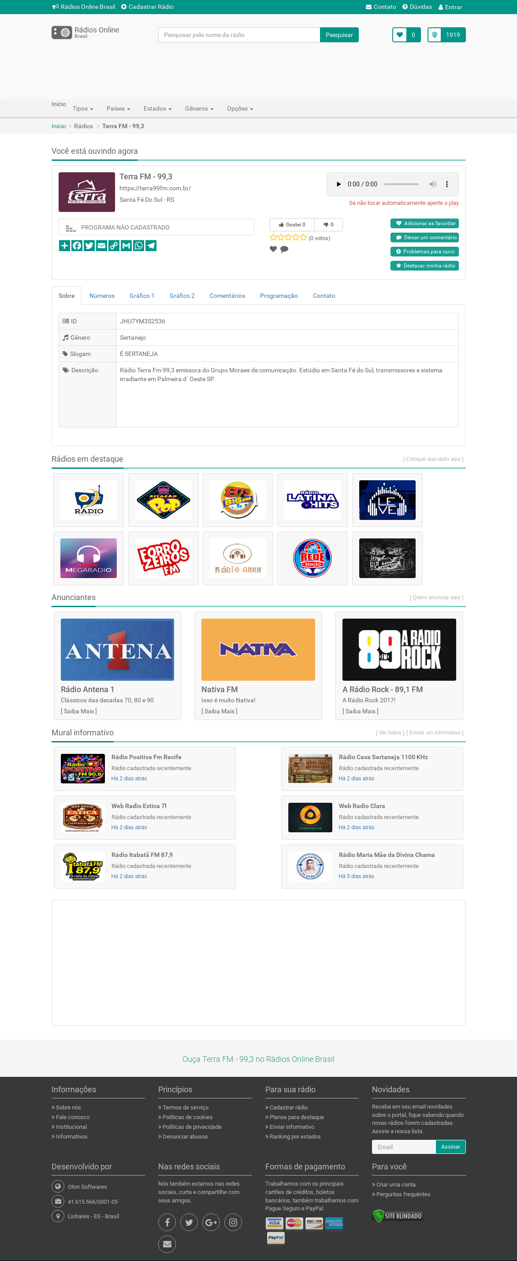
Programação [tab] (279, 295)
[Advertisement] (258, 70)
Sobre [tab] (66, 295)
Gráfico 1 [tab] (142, 295)
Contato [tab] (324, 295)
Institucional (71, 1127)
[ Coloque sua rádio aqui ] (433, 459)
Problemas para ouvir (425, 251)
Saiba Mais (79, 711)
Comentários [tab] (227, 295)
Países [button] (118, 108)
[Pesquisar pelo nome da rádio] (239, 34)
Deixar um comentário (426, 237)
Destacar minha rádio (425, 266)
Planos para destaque (296, 1117)
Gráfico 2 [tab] (182, 295)
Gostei (292, 225)
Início (59, 126)
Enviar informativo (291, 1127)
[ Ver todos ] (390, 732)
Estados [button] (158, 108)
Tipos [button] (83, 108)
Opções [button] (240, 108)
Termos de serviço (184, 1107)
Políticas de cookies (187, 1117)
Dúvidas (417, 6)
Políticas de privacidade (191, 1127)
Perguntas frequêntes (403, 1194)
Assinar (450, 1146)
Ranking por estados (294, 1136)
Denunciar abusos (184, 1136)
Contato (381, 6)
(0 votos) (320, 238)
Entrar (450, 7)
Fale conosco (72, 1117)
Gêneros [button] (199, 108)
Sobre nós (68, 1107)
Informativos (71, 1136)
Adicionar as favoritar (426, 223)
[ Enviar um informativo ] (434, 732)
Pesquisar (339, 34)
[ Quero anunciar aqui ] (436, 597)
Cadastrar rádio (288, 1107)
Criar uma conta (395, 1184)
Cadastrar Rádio (147, 6)
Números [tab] (102, 295)
